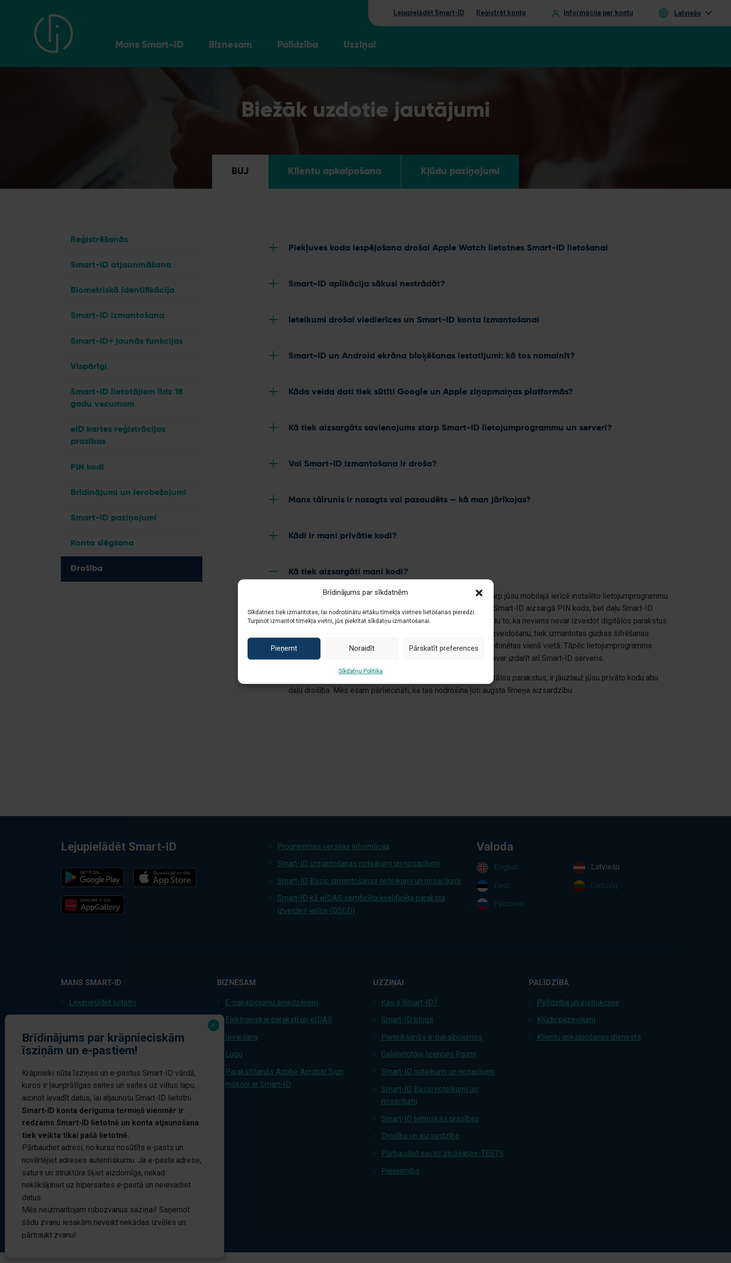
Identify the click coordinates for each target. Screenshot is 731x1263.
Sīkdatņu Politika (361, 671)
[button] (479, 592)
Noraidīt (361, 648)
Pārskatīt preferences (444, 648)
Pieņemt (284, 648)
